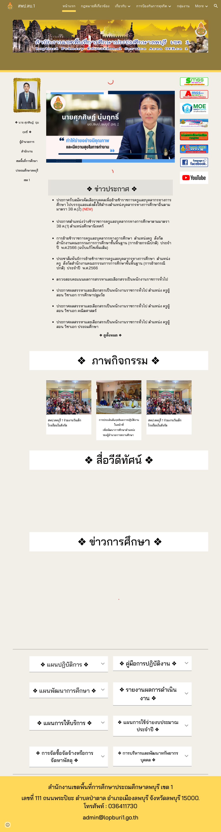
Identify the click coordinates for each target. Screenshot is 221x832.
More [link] (199, 6)
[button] (216, 6)
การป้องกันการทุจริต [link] (151, 6)
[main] (27, 149)
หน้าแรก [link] (69, 6)
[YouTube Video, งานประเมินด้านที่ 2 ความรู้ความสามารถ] (177, 501)
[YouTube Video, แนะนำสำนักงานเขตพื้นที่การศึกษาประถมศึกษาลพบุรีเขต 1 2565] (44, 501)
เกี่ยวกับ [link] (120, 6)
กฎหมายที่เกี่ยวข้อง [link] (95, 6)
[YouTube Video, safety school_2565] (110, 501)
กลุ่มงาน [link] (183, 6)
